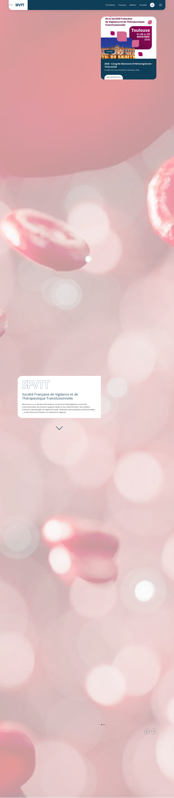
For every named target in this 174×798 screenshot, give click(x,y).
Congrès (109, 52)
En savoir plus (114, 77)
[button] (160, 5)
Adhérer (132, 5)
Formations (110, 5)
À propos (122, 5)
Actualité (143, 5)
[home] (18, 5)
